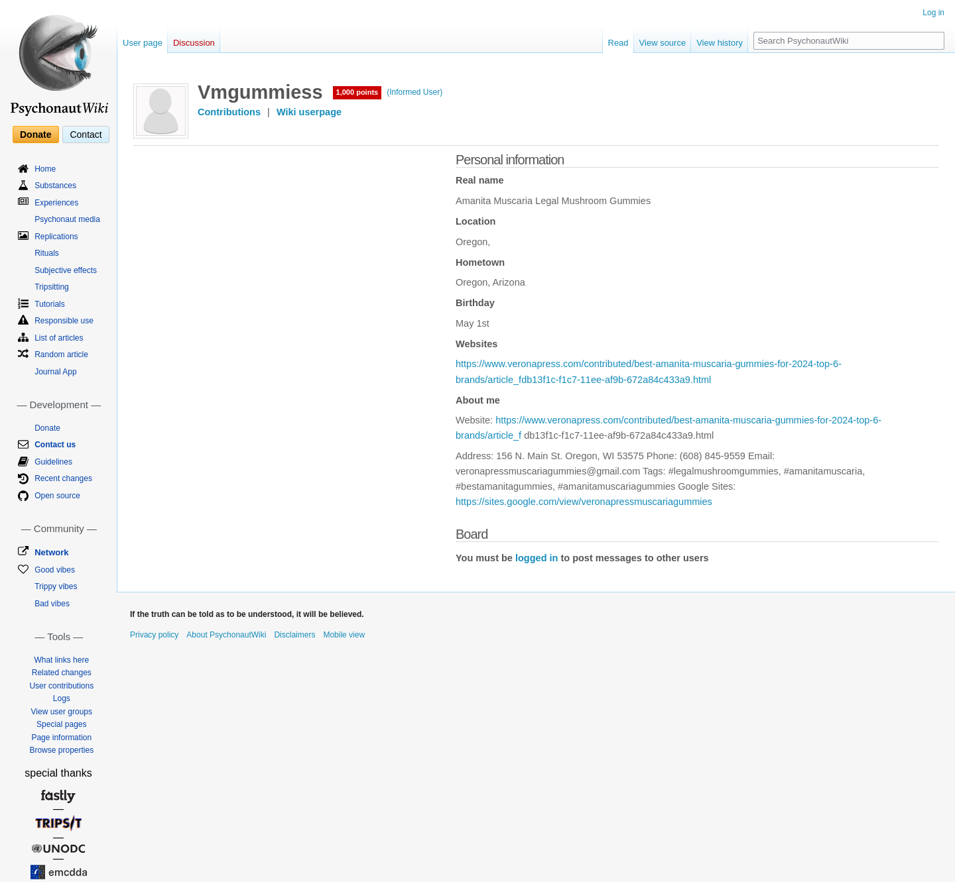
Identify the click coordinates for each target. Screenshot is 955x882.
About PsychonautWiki (226, 634)
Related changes (62, 672)
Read (618, 43)
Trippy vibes (55, 586)
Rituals (46, 253)
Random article (61, 354)
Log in (933, 12)
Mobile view (344, 634)
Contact (85, 134)
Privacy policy (154, 634)
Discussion (194, 43)
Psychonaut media (67, 219)
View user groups (62, 711)
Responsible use (64, 320)
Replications (56, 236)
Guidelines (53, 462)
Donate (35, 134)
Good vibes (54, 570)
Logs (61, 698)
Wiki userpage (309, 112)
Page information (61, 737)
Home (45, 169)
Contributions (229, 112)
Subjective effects (65, 270)
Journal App (55, 371)
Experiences (56, 202)
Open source (57, 495)
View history (719, 43)
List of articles (58, 338)
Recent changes (63, 478)
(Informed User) (414, 92)
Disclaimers (294, 634)
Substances (55, 185)
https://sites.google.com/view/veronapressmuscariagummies (584, 501)
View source (662, 43)
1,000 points (357, 92)
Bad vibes (52, 603)
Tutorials (49, 304)
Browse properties (61, 750)
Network (51, 552)
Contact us (55, 444)
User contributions (61, 685)
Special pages (61, 724)
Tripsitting (51, 287)
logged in (536, 558)
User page (142, 43)
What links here (61, 660)
